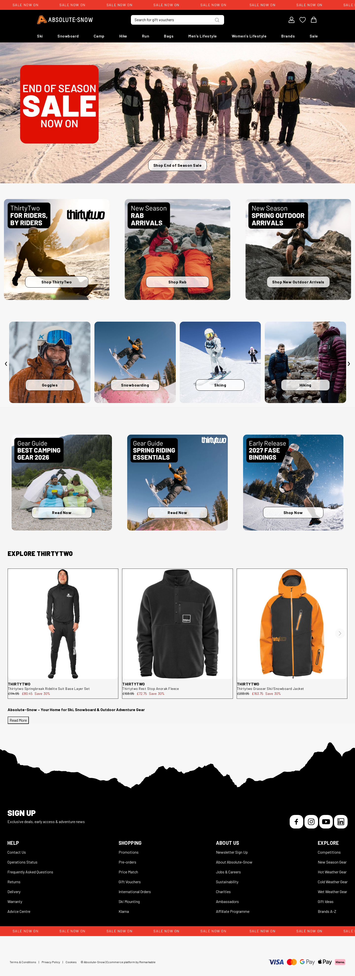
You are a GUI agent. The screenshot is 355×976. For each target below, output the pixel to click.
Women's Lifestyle (249, 36)
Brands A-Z (327, 911)
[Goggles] (49, 362)
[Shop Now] (293, 483)
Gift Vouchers (130, 881)
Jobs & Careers (228, 871)
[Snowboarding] (135, 362)
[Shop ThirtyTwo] (56, 249)
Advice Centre (18, 911)
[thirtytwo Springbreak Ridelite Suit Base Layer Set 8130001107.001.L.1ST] (63, 624)
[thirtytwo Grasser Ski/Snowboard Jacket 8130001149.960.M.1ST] (292, 624)
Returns (13, 881)
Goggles (50, 385)
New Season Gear (332, 862)
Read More (18, 720)
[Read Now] (62, 483)
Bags (169, 36)
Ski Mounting (129, 901)
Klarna (124, 911)
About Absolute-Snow (234, 862)
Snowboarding (135, 385)
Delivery (13, 891)
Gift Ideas (326, 901)
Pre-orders (127, 862)
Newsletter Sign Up (232, 852)
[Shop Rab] (177, 249)
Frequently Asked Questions (30, 871)
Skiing (220, 385)
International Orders (135, 891)
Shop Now (293, 512)
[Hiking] (305, 362)
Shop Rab (177, 281)
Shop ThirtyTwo (56, 281)
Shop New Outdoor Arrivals (298, 281)
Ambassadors (227, 901)
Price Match (128, 871)
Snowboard (68, 36)
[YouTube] (326, 822)
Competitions (329, 852)
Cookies (71, 962)
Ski (40, 36)
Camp (99, 36)
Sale (314, 36)
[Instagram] (311, 822)
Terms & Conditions (23, 962)
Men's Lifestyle (202, 36)
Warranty (14, 901)
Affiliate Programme (232, 911)
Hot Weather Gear (332, 871)
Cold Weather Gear (333, 881)
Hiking (305, 385)
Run (145, 36)
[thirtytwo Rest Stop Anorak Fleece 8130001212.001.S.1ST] (177, 624)
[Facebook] (296, 822)
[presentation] (6, 363)
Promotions (129, 852)
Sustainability (227, 881)
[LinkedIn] (341, 822)
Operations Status (22, 862)
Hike (123, 36)
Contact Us (16, 852)
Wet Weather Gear (332, 891)
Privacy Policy (51, 962)
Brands (288, 36)
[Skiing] (220, 362)
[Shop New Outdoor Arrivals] (298, 249)
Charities (223, 891)
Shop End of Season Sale (177, 165)
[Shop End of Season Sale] (177, 112)
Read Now (61, 512)
